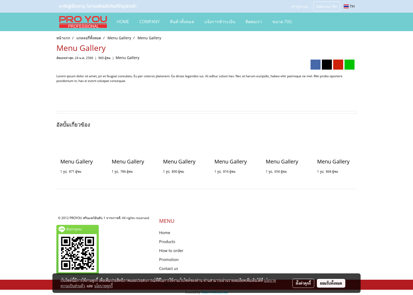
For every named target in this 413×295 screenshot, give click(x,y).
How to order (171, 250)
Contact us (168, 268)
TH (349, 6)
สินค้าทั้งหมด (182, 22)
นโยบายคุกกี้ (103, 285)
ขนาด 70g (282, 22)
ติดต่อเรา (253, 22)
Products (167, 241)
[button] (305, 22)
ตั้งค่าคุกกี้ (303, 283)
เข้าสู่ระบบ (299, 6)
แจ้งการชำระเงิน (219, 22)
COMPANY (149, 22)
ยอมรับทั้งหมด (331, 283)
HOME (123, 22)
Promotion (169, 259)
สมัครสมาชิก (326, 6)
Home (164, 232)
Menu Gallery (127, 57)
